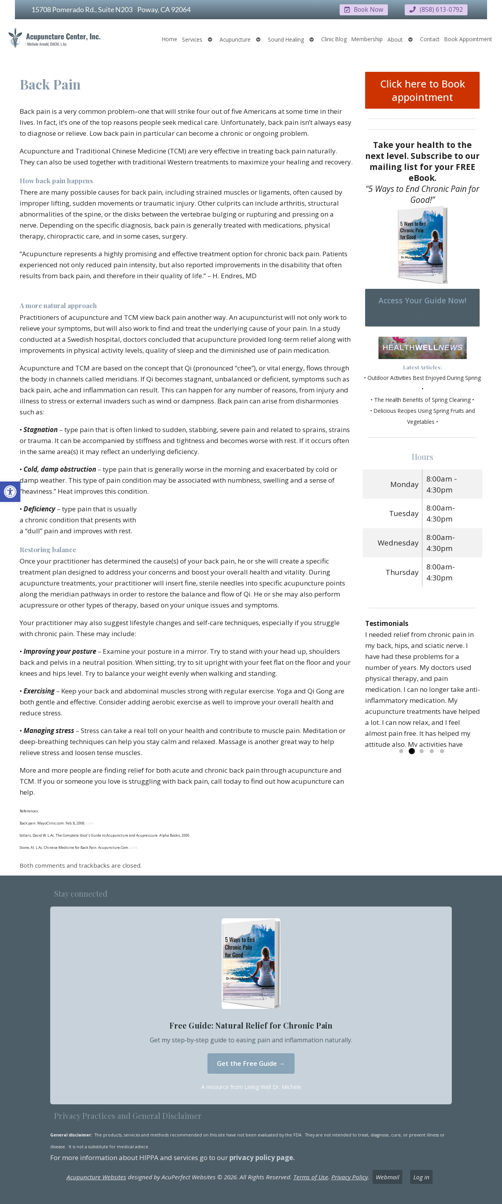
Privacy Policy (349, 1176)
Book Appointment (468, 38)
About (395, 39)
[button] (10, 492)
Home (169, 38)
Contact (430, 38)
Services (192, 39)
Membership (367, 38)
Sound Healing (286, 39)
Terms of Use (310, 1176)
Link (89, 822)
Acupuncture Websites (96, 1176)
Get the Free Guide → (251, 1062)
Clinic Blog (334, 38)
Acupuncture (235, 39)
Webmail (387, 1176)
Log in (421, 1176)
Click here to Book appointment (422, 90)
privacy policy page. (262, 1157)
